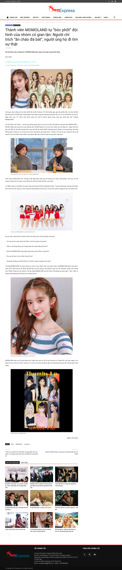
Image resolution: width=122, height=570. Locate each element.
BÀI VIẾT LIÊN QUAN (12, 462)
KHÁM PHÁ (69, 17)
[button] (114, 17)
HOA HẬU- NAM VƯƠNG (84, 17)
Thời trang (46, 17)
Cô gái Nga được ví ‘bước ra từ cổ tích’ (40, 507)
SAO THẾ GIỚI (25, 22)
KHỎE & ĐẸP (58, 17)
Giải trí (36, 17)
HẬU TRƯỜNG (25, 17)
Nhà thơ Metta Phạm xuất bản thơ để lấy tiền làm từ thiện (61, 453)
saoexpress (27, 444)
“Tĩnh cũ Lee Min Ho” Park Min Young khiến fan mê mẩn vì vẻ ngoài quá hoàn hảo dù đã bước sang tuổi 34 (21, 454)
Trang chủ (8, 22)
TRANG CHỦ (12, 17)
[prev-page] (6, 535)
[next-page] (9, 535)
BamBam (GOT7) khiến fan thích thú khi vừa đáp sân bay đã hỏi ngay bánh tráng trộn (41, 485)
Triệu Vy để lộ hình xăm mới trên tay (15, 529)
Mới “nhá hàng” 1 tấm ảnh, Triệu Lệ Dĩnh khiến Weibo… (24, 65)
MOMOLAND (19, 444)
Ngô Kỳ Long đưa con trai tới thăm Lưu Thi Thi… (21, 62)
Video (106, 17)
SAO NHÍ (98, 17)
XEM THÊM (24, 462)
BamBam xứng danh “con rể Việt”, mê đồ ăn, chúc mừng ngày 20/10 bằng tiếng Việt (16, 485)
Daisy (12, 444)
